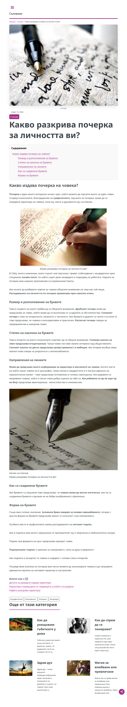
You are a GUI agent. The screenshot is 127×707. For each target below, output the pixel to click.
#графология (16, 599)
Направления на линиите (32, 166)
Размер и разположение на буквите (38, 158)
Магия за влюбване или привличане (106, 667)
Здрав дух (44, 663)
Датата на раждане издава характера (30, 582)
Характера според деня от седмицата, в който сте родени (41, 586)
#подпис (43, 599)
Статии (20, 21)
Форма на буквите (28, 175)
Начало (12, 21)
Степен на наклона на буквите (35, 162)
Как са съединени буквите (32, 170)
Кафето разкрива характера (24, 590)
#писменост (30, 599)
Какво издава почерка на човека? (31, 153)
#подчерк (54, 599)
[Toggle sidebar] (12, 7)
